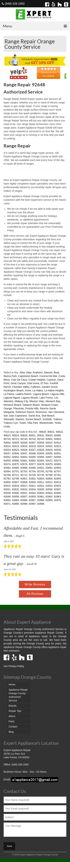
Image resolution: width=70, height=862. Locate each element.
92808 (23, 482)
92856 (15, 496)
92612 (57, 442)
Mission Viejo (36, 401)
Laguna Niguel (12, 397)
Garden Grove (50, 386)
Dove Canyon (18, 383)
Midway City (21, 401)
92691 (40, 467)
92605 (15, 442)
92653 (15, 457)
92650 (49, 453)
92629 (49, 449)
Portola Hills (32, 408)
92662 (32, 460)
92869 (49, 500)
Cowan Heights (36, 379)
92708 (7, 475)
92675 (15, 464)
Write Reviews (35, 584)
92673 (57, 460)
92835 (40, 489)
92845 (57, 493)
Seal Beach (47, 415)
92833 (23, 489)
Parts (12, 721)
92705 (40, 471)
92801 (23, 478)
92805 (57, 478)
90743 (40, 439)
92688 (23, 467)
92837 (57, 489)
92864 (7, 500)
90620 (42, 431)
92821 (32, 485)
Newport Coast (49, 404)
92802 (32, 478)
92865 (15, 500)
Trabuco (57, 419)
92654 (23, 457)
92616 (23, 446)
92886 (23, 503)
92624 (7, 449)
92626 (23, 449)
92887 (32, 503)
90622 (59, 431)
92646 (15, 453)
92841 (23, 493)
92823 (49, 485)
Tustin (22, 422)
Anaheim (38, 372)
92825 (57, 485)
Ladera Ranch (23, 394)
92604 (7, 442)
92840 (15, 493)
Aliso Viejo (25, 372)
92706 (49, 471)
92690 (32, 467)
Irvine (28, 390)
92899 (40, 503)
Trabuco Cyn (11, 422)
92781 (57, 475)
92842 (32, 493)
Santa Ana (34, 415)
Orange (8, 408)
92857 (23, 496)
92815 (7, 485)
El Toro (44, 383)
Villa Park (32, 422)
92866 (23, 500)
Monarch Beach (12, 404)
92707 (57, 471)
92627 (32, 449)
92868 (40, 500)
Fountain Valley (20, 386)
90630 (23, 435)
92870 (57, 500)
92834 (32, 489)
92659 (7, 460)
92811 (40, 482)
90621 (51, 431)
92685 (15, 467)
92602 (49, 439)
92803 (40, 478)
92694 (7, 471)
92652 (7, 457)
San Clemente (56, 412)
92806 (7, 482)
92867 (32, 500)
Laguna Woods (29, 397)
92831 (7, 489)
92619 (40, 446)
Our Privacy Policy (14, 666)
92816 (15, 485)
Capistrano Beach (28, 376)
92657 (49, 457)
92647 (23, 453)
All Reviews (35, 593)
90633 (49, 435)
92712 (23, 475)
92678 (40, 464)
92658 (57, 457)
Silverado (9, 419)
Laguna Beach (41, 394)
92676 (23, 464)
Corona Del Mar (48, 376)
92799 (15, 478)
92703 (23, 471)
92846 (7, 496)
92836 (49, 489)
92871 (7, 503)
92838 (7, 493)
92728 (32, 475)
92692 (49, 467)
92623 (57, 446)
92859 (32, 496)
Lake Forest (46, 397)
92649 (40, 453)
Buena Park (10, 376)
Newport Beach (31, 404)
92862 (49, 496)
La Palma (9, 394)
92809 (32, 482)
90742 (32, 439)
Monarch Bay (53, 401)
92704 (32, 471)
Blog (11, 731)
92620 (49, 446)
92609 (40, 442)
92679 (49, 464)
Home (12, 684)
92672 (49, 460)
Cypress (51, 379)
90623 (7, 435)
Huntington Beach (14, 390)
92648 (32, 453)
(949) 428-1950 (13, 3)
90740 (23, 439)
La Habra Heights (54, 390)
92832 (15, 489)
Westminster (46, 422)
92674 (7, 464)
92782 (7, 478)
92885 (15, 503)
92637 (7, 453)
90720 (7, 439)
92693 (57, 467)
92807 (15, 482)
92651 (57, 453)
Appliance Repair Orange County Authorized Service (18, 695)
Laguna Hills (57, 394)
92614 (7, 446)
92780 (49, 475)
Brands (13, 705)
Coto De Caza (19, 379)
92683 (57, 464)
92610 (49, 442)
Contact (13, 726)
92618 (32, 446)
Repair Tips (15, 710)
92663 (40, 460)
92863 (57, 496)
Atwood (48, 372)
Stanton (19, 419)
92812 (49, 482)
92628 (40, 449)
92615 (15, 446)
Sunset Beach (33, 419)
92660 (15, 460)
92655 (32, 457)
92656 (40, 457)
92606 (23, 442)
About (12, 716)
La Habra (37, 390)
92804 (49, 478)
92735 (40, 475)
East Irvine (33, 383)
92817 (23, 485)
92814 (57, 482)
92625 (15, 449)
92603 (57, 439)
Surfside (47, 419)
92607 (32, 442)
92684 (7, 467)
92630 (57, 449)
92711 (15, 475)
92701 (15, 471)
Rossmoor (41, 412)
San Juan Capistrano (15, 415)
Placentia (18, 408)
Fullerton (35, 386)
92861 (40, 496)
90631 (32, 435)
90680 (57, 435)
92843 (40, 493)
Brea (56, 372)
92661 (23, 460)
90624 (15, 435)
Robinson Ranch (25, 412)
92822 (40, 485)
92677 (32, 464)
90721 (15, 439)
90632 (40, 435)
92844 (49, 493)
